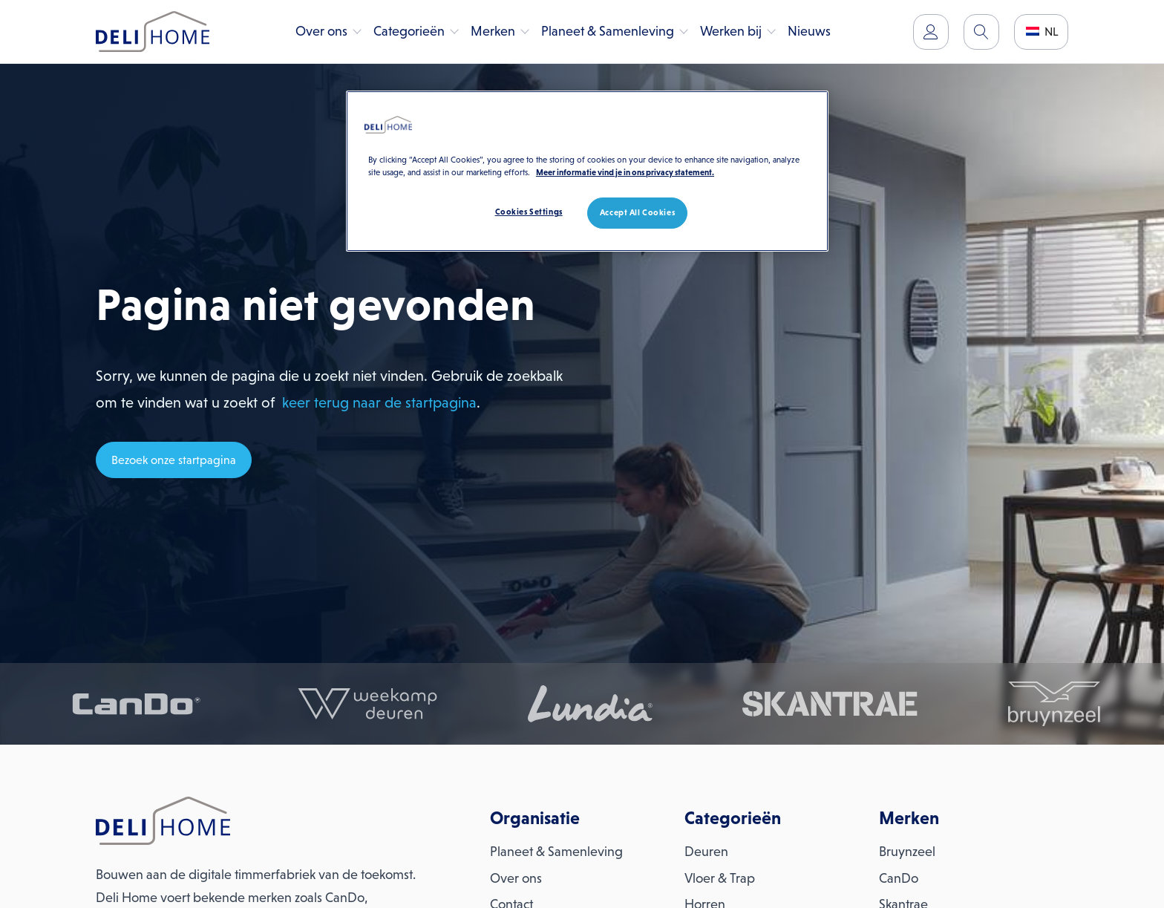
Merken (493, 31)
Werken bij (731, 31)
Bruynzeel (907, 851)
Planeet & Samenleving (607, 31)
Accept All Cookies (637, 212)
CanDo (898, 878)
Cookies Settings (529, 211)
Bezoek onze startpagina (173, 460)
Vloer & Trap (719, 878)
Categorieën (409, 31)
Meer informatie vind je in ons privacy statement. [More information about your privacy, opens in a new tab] (625, 172)
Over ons (321, 31)
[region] (587, 171)
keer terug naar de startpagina (379, 402)
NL (1042, 31)
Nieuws (809, 31)
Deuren (706, 851)
